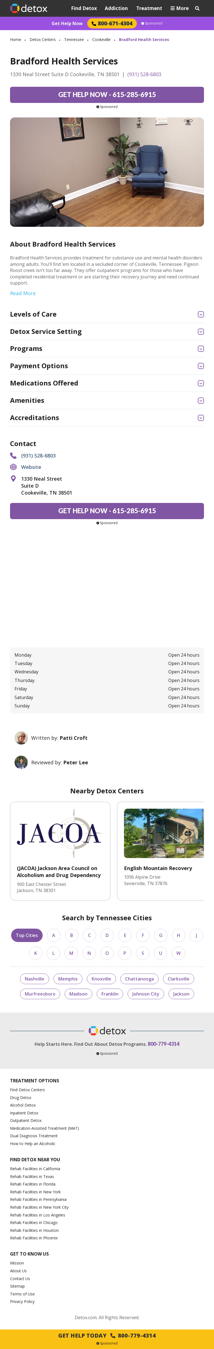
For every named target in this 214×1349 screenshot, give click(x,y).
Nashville (34, 979)
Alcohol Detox (23, 1105)
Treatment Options (34, 1081)
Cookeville (101, 39)
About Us (18, 1270)
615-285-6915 (107, 94)
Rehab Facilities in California (35, 1168)
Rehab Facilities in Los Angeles (37, 1215)
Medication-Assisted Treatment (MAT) (44, 1128)
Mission (17, 1263)
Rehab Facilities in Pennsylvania (38, 1199)
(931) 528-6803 (144, 74)
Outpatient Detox (26, 1120)
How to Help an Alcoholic (32, 1143)
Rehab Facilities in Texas (32, 1176)
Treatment (149, 8)
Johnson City (145, 994)
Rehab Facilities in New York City (39, 1207)
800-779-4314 (163, 1044)
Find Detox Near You (35, 1160)
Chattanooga (139, 979)
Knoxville (101, 979)
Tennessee (74, 39)
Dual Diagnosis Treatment (34, 1135)
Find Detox (84, 8)
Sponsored (151, 23)
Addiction (116, 8)
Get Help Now (67, 23)
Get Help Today (107, 1335)
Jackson (181, 994)
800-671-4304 (112, 23)
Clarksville (178, 979)
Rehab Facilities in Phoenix (34, 1237)
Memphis (68, 979)
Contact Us (20, 1278)
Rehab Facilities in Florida (32, 1184)
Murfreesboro (40, 994)
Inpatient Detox (24, 1113)
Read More (23, 293)
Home (15, 39)
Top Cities (27, 935)
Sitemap (17, 1286)
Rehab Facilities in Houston (34, 1230)
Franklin (109, 994)
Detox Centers (43, 39)
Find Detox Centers (27, 1089)
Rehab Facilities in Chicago (34, 1222)
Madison (78, 994)
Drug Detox (20, 1097)
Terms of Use (22, 1294)
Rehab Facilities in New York (35, 1191)
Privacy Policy (22, 1301)
